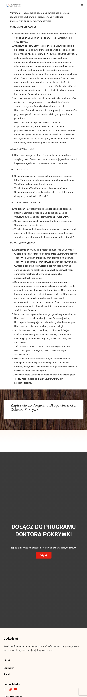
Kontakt (7, 674)
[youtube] (15, 689)
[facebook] (5, 689)
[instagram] (10, 689)
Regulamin (9, 668)
